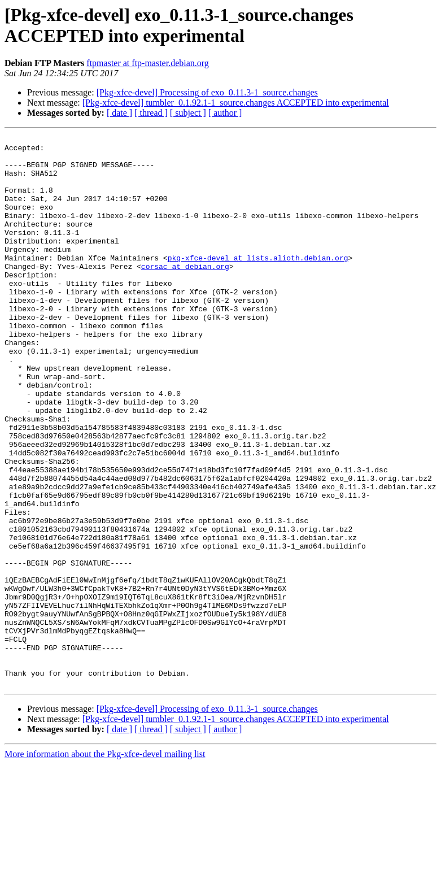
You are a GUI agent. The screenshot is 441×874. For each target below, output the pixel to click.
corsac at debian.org (185, 293)
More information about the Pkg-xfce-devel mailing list (105, 864)
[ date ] (119, 113)
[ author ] (225, 113)
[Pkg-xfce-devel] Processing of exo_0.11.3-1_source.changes (207, 92)
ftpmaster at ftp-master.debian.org (147, 63)
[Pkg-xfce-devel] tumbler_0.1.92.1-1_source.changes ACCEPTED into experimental (235, 102)
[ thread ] (151, 113)
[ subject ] (188, 113)
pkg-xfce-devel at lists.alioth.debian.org (258, 283)
